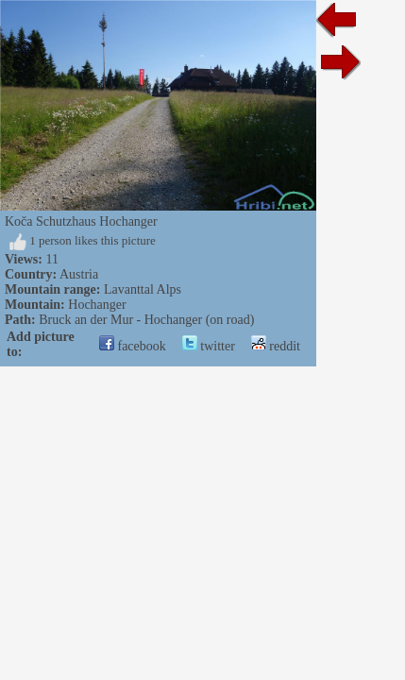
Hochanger (97, 305)
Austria (78, 274)
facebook (132, 346)
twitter (208, 346)
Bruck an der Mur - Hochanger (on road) (146, 320)
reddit (275, 346)
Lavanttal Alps (142, 289)
